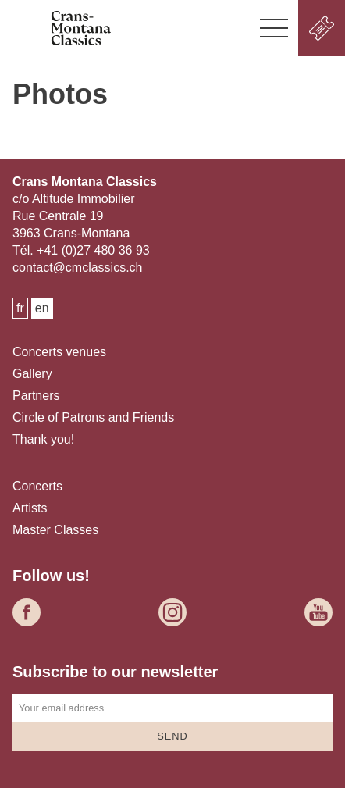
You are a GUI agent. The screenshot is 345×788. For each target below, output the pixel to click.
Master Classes (55, 530)
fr (20, 308)
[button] (274, 28)
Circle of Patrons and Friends (93, 417)
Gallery (32, 373)
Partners (35, 395)
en (42, 308)
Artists (29, 508)
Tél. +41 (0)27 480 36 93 (81, 250)
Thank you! (43, 439)
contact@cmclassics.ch (77, 267)
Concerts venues (59, 351)
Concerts (37, 486)
